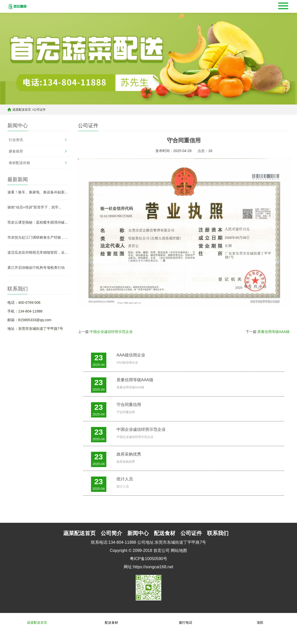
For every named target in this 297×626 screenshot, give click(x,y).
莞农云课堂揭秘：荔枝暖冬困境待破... (37, 222)
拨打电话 (185, 619)
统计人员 (125, 479)
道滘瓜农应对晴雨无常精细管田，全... (37, 252)
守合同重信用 (129, 404)
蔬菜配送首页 (22, 109)
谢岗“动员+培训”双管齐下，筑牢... (34, 207)
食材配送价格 (19, 163)
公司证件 (39, 109)
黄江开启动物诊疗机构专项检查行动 (36, 267)
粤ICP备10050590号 (148, 559)
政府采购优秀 (129, 454)
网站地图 (179, 550)
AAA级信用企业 (131, 355)
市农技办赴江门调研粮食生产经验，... (37, 237)
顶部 (260, 619)
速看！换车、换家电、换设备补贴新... (37, 192)
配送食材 (111, 619)
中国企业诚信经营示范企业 (111, 332)
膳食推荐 (16, 151)
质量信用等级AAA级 (273, 332)
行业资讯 (16, 140)
